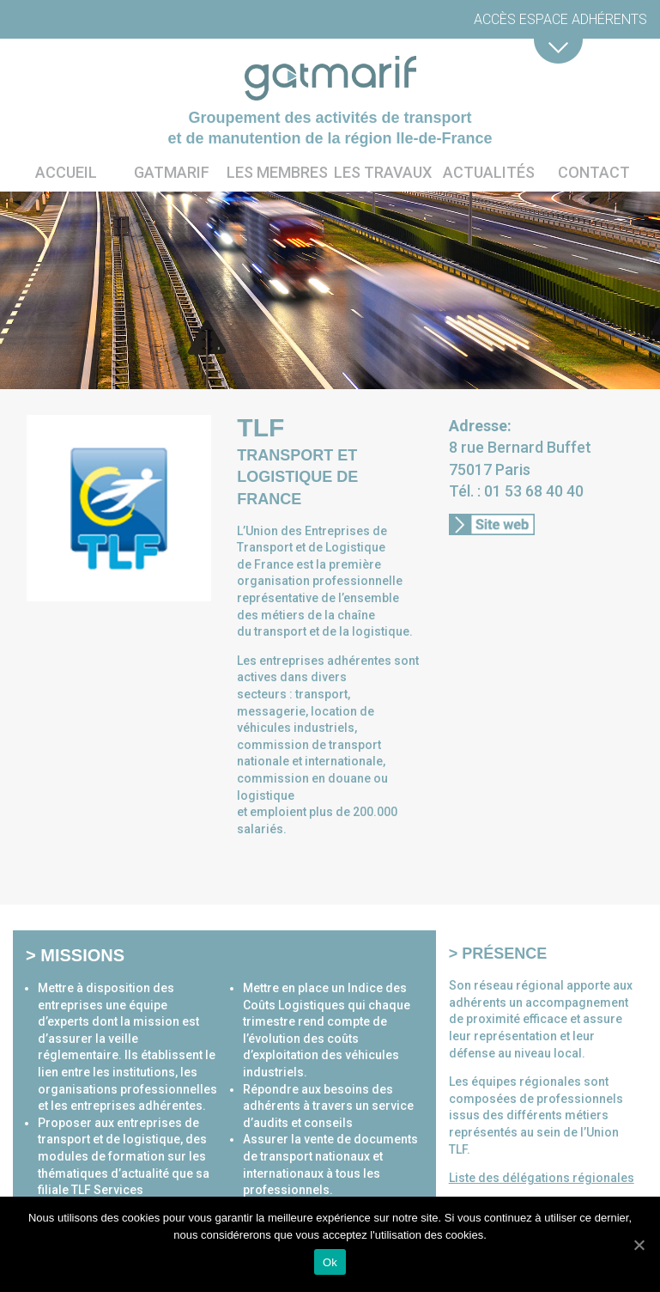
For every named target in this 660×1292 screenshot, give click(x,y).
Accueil (66, 172)
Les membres (277, 172)
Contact (594, 172)
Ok (330, 1262)
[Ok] (638, 1244)
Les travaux (383, 172)
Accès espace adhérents (560, 19)
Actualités (489, 172)
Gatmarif (171, 172)
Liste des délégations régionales (541, 1178)
